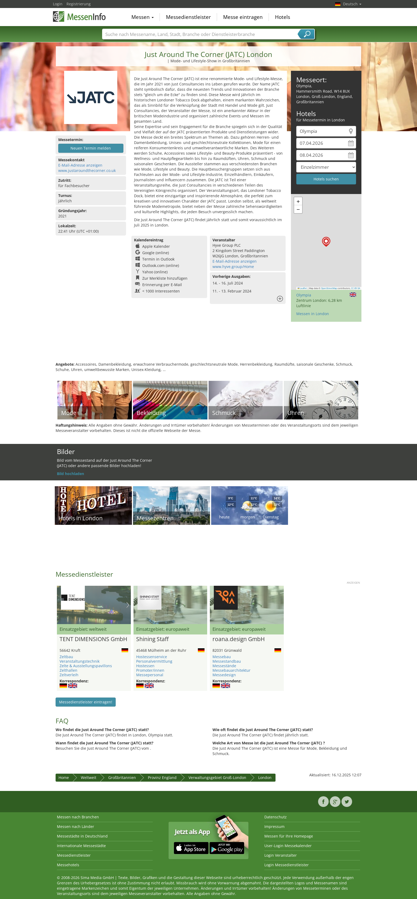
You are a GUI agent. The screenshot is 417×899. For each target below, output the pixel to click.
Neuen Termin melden (90, 148)
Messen (142, 17)
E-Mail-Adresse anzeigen (80, 165)
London (265, 777)
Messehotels (68, 864)
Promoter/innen (150, 670)
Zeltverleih (69, 674)
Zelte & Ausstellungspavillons (86, 665)
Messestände (224, 665)
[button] (326, 241)
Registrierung (78, 3)
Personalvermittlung (154, 661)
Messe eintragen (243, 17)
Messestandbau (226, 661)
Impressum (274, 826)
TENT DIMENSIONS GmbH (93, 639)
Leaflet (302, 288)
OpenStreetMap (329, 288)
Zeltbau (66, 656)
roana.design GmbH (238, 639)
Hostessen (145, 665)
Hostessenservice (151, 656)
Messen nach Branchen (78, 816)
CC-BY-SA (355, 288)
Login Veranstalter (280, 855)
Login (57, 3)
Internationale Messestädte (81, 845)
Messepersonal (149, 674)
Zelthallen (68, 670)
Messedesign (224, 674)
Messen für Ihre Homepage (288, 836)
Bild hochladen (70, 473)
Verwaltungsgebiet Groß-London (217, 777)
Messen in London (312, 313)
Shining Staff (152, 639)
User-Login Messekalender (288, 845)
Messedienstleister (188, 17)
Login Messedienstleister (286, 864)
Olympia (303, 295)
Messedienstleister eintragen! (85, 701)
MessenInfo (79, 16)
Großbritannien (122, 777)
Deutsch (352, 3)
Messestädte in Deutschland (82, 836)
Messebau (221, 656)
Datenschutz (275, 816)
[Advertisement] (208, 344)
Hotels (282, 17)
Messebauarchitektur (231, 670)
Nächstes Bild (128, 605)
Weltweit (88, 777)
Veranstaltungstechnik (79, 661)
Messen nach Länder (75, 826)
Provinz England (162, 777)
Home (64, 777)
